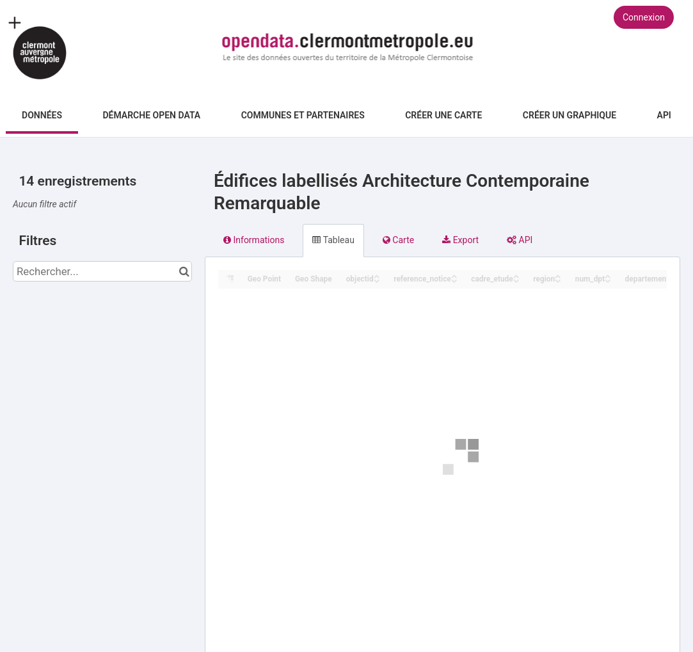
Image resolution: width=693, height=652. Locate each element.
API (664, 115)
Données (42, 115)
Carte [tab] (398, 240)
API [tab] (519, 240)
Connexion (644, 17)
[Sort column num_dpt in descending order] (608, 280)
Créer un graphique (569, 115)
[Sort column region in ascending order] (558, 275)
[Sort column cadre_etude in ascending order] (516, 275)
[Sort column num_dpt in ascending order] (608, 275)
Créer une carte (443, 115)
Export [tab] (460, 240)
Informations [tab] (253, 240)
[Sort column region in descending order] (558, 280)
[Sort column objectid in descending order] (377, 280)
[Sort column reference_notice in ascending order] (454, 275)
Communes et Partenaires (303, 115)
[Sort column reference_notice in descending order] (454, 280)
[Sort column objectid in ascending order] (377, 275)
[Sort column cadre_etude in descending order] (516, 280)
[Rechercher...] (102, 271)
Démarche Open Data (151, 115)
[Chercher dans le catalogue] (184, 271)
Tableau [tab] (333, 240)
